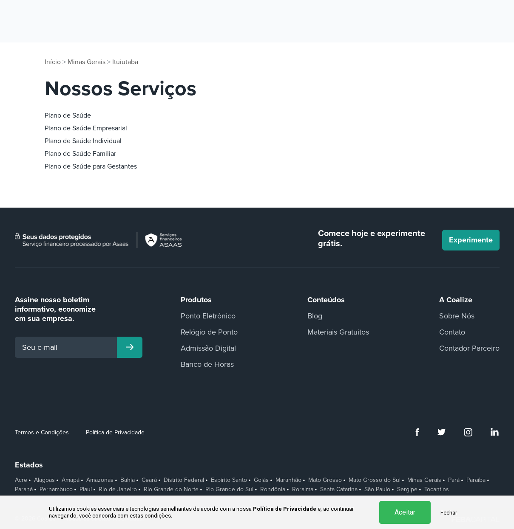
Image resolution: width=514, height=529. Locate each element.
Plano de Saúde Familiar (80, 153)
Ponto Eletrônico (208, 315)
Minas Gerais (86, 62)
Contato (452, 331)
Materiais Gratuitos (338, 331)
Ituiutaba (125, 62)
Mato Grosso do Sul (374, 480)
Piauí (86, 489)
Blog (314, 315)
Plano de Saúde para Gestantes (91, 166)
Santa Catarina (339, 489)
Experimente (471, 240)
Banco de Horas (207, 364)
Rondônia (272, 489)
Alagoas (44, 480)
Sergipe (407, 489)
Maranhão (288, 480)
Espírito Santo (229, 480)
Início (53, 62)
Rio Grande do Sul (229, 489)
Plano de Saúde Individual (83, 140)
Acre (21, 480)
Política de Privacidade (115, 432)
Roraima (302, 489)
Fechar (448, 512)
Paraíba (476, 480)
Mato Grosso (325, 480)
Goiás (261, 480)
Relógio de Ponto (209, 331)
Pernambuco (56, 489)
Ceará (149, 480)
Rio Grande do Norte (171, 489)
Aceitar (405, 512)
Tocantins (436, 489)
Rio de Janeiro (118, 489)
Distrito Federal (184, 480)
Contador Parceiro (469, 347)
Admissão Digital (208, 347)
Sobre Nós (456, 315)
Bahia (127, 480)
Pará (454, 480)
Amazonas (100, 480)
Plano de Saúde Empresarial (86, 128)
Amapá (71, 480)
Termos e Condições (42, 432)
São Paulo (377, 489)
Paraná (24, 489)
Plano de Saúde (68, 115)
